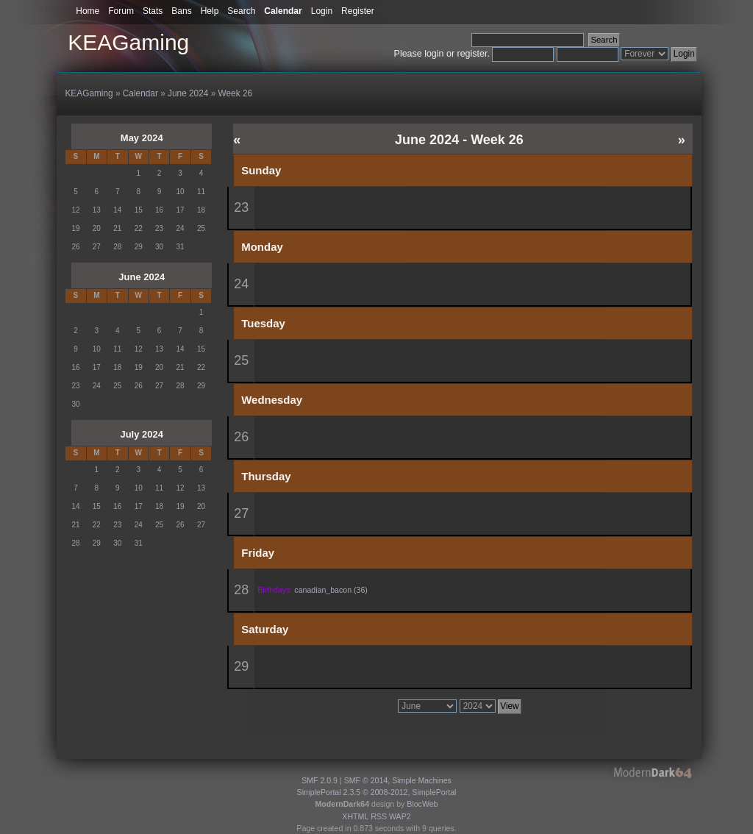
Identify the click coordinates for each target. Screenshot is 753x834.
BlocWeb (422, 803)
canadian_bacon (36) (331, 589)
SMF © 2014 (366, 780)
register (472, 54)
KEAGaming (128, 42)
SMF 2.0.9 (319, 780)
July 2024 (141, 434)
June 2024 (141, 276)
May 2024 (142, 137)
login (433, 54)
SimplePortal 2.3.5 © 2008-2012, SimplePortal (377, 792)
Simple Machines (422, 780)
